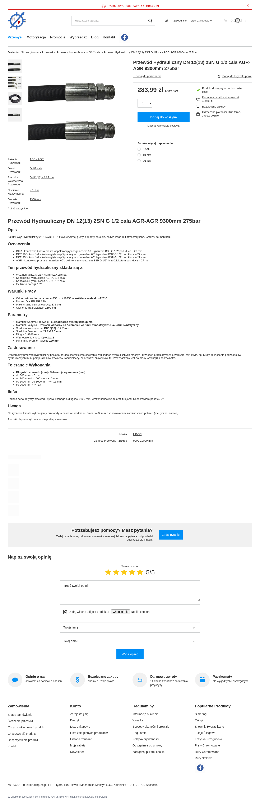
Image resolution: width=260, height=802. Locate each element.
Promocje (57, 37)
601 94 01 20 (16, 785)
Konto (75, 706)
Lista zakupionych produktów (89, 733)
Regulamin (140, 733)
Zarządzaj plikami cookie (148, 752)
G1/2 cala (95, 52)
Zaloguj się (180, 20)
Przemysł (15, 37)
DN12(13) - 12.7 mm (42, 177)
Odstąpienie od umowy (147, 745)
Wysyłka (138, 720)
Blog (95, 37)
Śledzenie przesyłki (20, 720)
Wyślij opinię (130, 654)
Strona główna (29, 52)
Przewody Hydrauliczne (71, 52)
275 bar (34, 190)
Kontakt (109, 37)
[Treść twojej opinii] (130, 590)
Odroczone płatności (214, 112)
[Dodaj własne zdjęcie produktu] (139, 611)
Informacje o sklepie (146, 714)
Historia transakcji (81, 739)
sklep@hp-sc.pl (37, 785)
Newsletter (77, 752)
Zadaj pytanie (171, 534)
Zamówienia (18, 706)
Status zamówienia (20, 714)
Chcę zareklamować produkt (26, 726)
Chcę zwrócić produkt (22, 733)
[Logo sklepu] (17, 21)
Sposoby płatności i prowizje (151, 726)
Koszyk (75, 720)
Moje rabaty (77, 745)
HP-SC (137, 434)
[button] (35, 708)
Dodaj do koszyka (163, 117)
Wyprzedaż (78, 37)
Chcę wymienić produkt (23, 739)
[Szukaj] (150, 20)
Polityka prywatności (146, 739)
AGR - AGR (37, 159)
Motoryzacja (36, 37)
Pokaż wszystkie (18, 208)
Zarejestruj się (79, 714)
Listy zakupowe (200, 20)
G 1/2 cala (36, 168)
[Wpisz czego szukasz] (113, 20)
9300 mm (35, 199)
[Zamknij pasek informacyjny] (248, 5)
